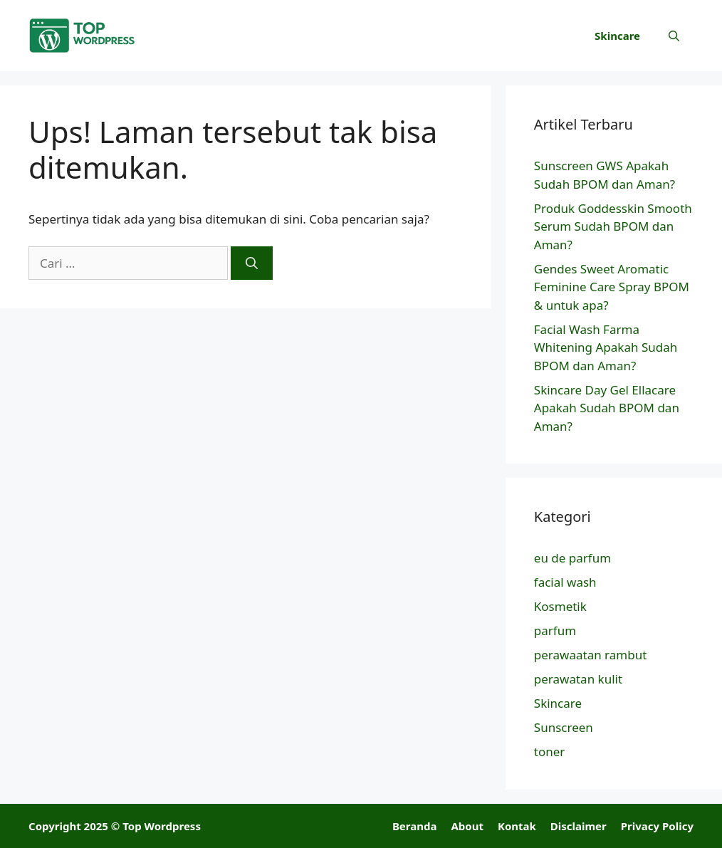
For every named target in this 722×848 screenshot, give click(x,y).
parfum (555, 630)
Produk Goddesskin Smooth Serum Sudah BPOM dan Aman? (613, 226)
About (467, 826)
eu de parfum (572, 558)
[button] (674, 35)
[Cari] (252, 263)
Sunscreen (563, 727)
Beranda (414, 826)
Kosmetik (560, 606)
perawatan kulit (578, 679)
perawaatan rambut (590, 655)
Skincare (617, 35)
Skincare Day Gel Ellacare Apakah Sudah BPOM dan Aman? (606, 408)
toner (549, 751)
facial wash (565, 582)
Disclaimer (578, 826)
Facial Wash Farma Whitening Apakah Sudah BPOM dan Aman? (605, 347)
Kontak (517, 826)
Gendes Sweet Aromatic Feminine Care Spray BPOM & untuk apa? (611, 287)
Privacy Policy (657, 826)
